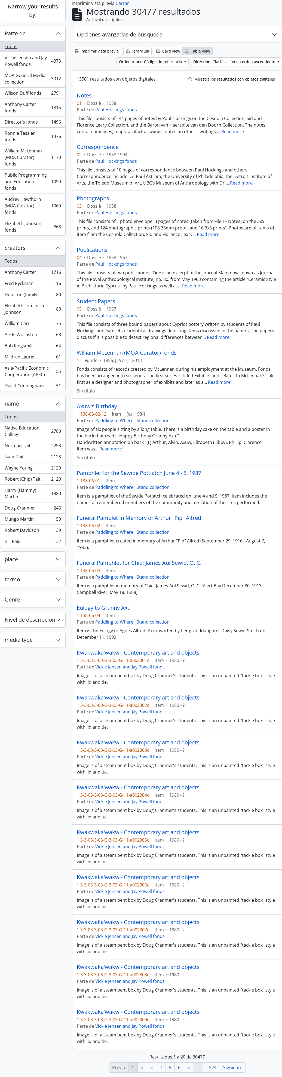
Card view (168, 51)
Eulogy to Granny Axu (104, 608)
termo (12, 579)
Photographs (93, 198)
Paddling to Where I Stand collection (132, 421)
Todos (11, 47)
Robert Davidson (32, 531)
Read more (232, 131)
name (12, 403)
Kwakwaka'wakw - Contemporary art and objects (138, 652)
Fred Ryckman (32, 284)
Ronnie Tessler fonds (32, 136)
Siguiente (232, 1067)
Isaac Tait (32, 457)
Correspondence (98, 147)
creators (15, 247)
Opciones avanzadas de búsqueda (120, 34)
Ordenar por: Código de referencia (151, 61)
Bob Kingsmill (32, 346)
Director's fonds (32, 123)
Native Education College (32, 431)
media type (19, 639)
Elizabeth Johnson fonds (32, 226)
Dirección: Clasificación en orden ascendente (234, 61)
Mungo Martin (32, 520)
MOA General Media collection (32, 78)
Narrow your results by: (33, 10)
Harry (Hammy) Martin (32, 493)
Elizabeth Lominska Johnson (32, 309)
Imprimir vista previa (97, 51)
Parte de (15, 33)
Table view (197, 51)
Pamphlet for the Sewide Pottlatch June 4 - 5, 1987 (139, 473)
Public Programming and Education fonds (32, 181)
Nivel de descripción (30, 619)
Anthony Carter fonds (32, 107)
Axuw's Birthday (97, 406)
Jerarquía (137, 51)
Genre (12, 599)
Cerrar (122, 3)
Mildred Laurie (32, 358)
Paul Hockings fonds (116, 110)
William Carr (32, 324)
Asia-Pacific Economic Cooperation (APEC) (32, 371)
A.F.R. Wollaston (32, 335)
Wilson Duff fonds (32, 94)
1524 (211, 1067)
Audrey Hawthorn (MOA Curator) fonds (32, 205)
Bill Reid (32, 542)
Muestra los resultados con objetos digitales (231, 79)
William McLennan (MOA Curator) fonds (32, 157)
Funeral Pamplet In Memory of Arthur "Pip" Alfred (139, 518)
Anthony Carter (32, 273)
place (11, 559)
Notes (84, 95)
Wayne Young (32, 469)
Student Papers (96, 301)
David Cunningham (32, 386)
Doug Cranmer (32, 509)
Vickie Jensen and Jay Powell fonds (32, 61)
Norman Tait (32, 446)
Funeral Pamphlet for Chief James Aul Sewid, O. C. (139, 563)
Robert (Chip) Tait (32, 480)
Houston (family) (32, 295)
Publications (92, 250)
